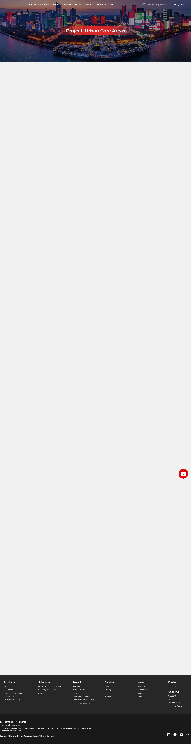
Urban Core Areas (105, 31)
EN (182, 4)
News (78, 4)
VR (111, 4)
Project (56, 4)
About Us (101, 4)
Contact (89, 4)
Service (67, 4)
